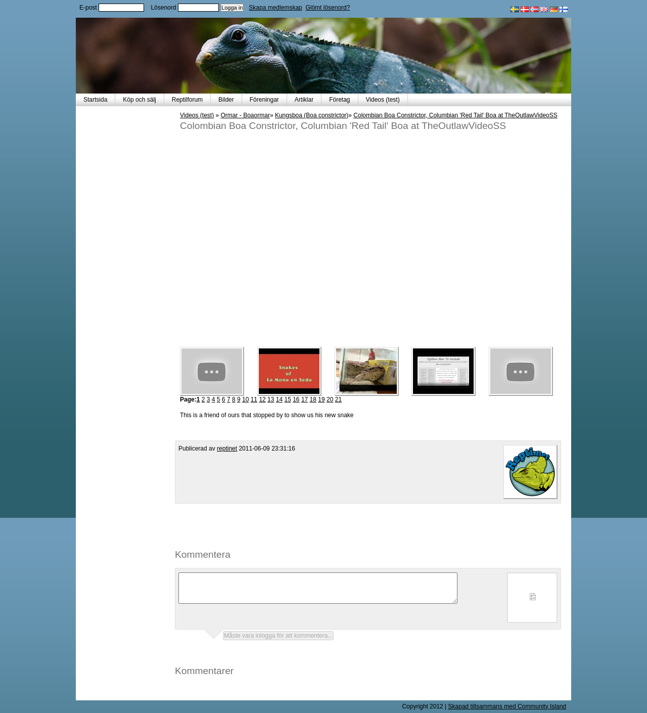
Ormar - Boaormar (245, 115)
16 (296, 399)
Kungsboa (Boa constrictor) (311, 115)
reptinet (227, 448)
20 (330, 399)
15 (287, 399)
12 (262, 399)
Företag (339, 99)
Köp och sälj (139, 99)
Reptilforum (187, 99)
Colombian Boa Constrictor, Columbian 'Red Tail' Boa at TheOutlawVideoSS (455, 115)
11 (254, 399)
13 (270, 399)
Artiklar (304, 99)
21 (338, 399)
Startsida (95, 99)
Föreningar (264, 99)
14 (279, 399)
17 (304, 399)
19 (321, 399)
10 (245, 399)
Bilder (226, 99)
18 (313, 399)
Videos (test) (383, 99)
